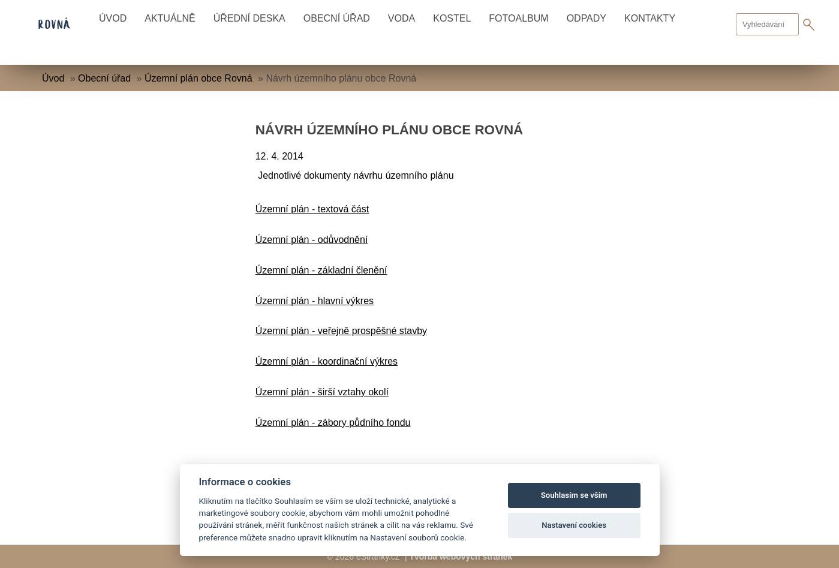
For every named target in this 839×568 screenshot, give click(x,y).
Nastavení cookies (574, 525)
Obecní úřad (336, 18)
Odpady (586, 18)
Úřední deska (249, 18)
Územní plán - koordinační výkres (326, 361)
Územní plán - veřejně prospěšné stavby (341, 331)
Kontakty (649, 18)
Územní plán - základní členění (321, 270)
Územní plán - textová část (312, 209)
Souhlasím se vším (574, 495)
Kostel (452, 18)
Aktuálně (170, 18)
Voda (401, 18)
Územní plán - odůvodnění (311, 240)
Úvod (113, 18)
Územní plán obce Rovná (198, 78)
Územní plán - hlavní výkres (314, 301)
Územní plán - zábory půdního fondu (333, 422)
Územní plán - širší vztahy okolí (322, 392)
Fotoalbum (518, 18)
